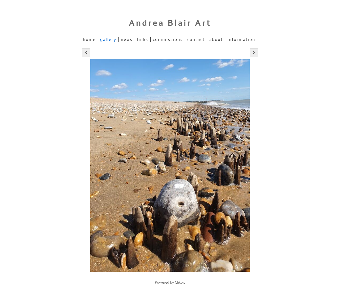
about (216, 39)
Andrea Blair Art (170, 23)
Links (142, 39)
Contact (196, 39)
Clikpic (180, 282)
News (127, 39)
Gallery (108, 39)
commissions (168, 39)
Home (89, 39)
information (241, 39)
